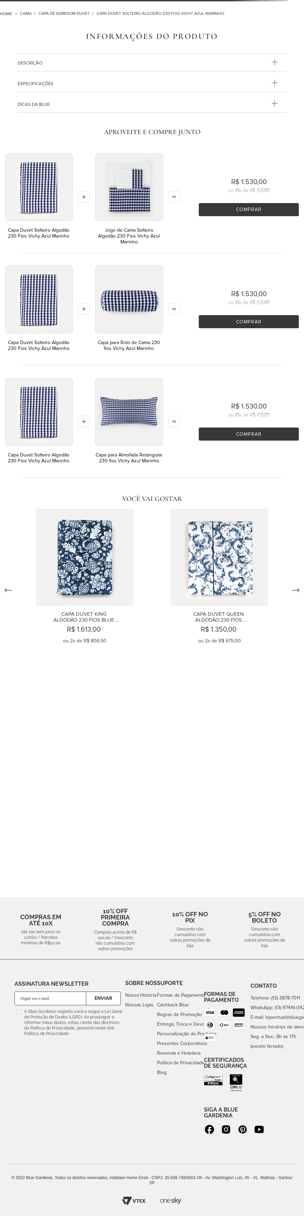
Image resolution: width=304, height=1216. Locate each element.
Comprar (249, 209)
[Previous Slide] (8, 590)
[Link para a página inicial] (10, 14)
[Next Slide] (296, 590)
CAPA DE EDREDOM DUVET (64, 13)
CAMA (26, 13)
